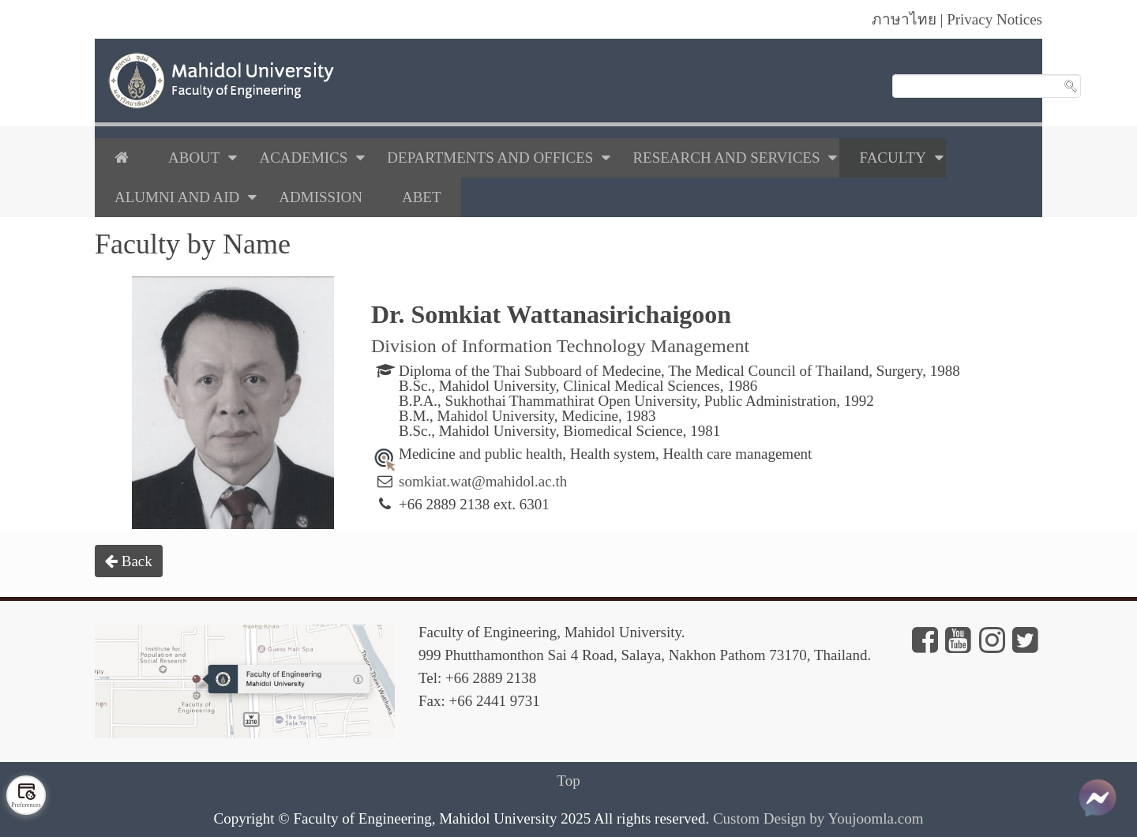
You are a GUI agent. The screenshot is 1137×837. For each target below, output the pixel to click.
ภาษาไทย (904, 19)
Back (128, 561)
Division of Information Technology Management (560, 346)
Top (568, 780)
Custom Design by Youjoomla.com (818, 818)
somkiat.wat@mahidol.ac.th (483, 481)
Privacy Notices (994, 19)
